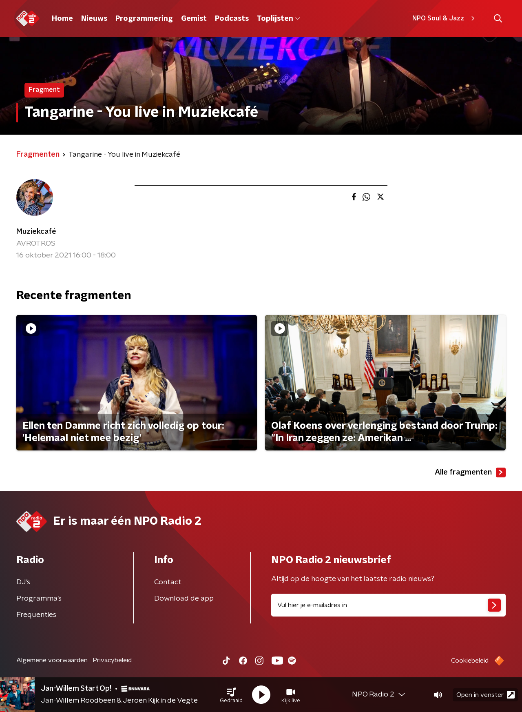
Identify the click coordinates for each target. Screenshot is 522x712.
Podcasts (232, 18)
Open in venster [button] (485, 695)
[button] (231, 695)
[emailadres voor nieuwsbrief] (388, 605)
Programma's (39, 598)
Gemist (194, 18)
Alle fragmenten (470, 472)
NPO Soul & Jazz (444, 18)
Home (62, 18)
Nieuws (94, 18)
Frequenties (36, 615)
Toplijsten (278, 18)
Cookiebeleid (470, 660)
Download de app (184, 598)
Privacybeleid (112, 660)
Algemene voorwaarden (52, 660)
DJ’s (23, 582)
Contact (167, 582)
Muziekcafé (36, 231)
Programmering (144, 18)
